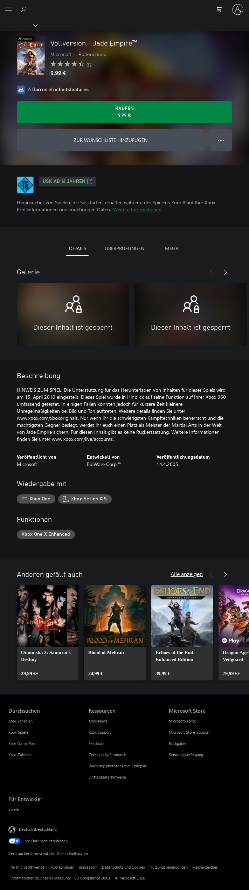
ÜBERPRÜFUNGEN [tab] (124, 248)
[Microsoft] (124, 5)
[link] (47, 632)
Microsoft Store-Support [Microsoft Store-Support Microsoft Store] (189, 732)
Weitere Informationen (137, 209)
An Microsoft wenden (29, 867)
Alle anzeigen (187, 573)
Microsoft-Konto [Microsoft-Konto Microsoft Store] (182, 721)
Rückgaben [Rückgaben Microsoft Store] (178, 743)
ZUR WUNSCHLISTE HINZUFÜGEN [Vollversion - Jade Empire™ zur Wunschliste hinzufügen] (110, 140)
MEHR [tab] (171, 248)
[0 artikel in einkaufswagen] (221, 9)
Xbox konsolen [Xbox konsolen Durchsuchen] (20, 721)
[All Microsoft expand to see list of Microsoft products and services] (8, 9)
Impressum (88, 867)
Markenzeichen (205, 867)
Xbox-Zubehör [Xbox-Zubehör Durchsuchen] (20, 754)
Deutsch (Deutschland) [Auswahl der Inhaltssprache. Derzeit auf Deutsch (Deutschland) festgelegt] (38, 829)
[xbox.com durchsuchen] (24, 9)
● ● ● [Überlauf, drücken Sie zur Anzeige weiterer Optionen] (221, 140)
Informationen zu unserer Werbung (40, 878)
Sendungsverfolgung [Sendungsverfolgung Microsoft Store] (186, 754)
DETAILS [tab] (77, 248)
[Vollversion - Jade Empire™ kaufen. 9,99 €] (124, 112)
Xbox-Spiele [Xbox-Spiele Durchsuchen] (18, 732)
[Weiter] (225, 272)
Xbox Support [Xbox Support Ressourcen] (100, 732)
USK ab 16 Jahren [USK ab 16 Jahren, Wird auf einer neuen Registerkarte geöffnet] (67, 181)
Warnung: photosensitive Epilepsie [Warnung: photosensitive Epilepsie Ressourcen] (118, 766)
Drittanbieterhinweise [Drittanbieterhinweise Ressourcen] (107, 777)
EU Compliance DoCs (92, 878)
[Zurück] (211, 272)
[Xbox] (18, 25)
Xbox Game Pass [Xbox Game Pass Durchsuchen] (22, 743)
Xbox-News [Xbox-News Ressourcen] (98, 721)
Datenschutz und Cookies (123, 867)
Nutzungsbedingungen (169, 867)
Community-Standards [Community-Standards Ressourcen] (107, 754)
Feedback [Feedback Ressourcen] (96, 743)
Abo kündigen (62, 867)
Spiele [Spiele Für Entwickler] (13, 809)
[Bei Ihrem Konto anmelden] (237, 9)
